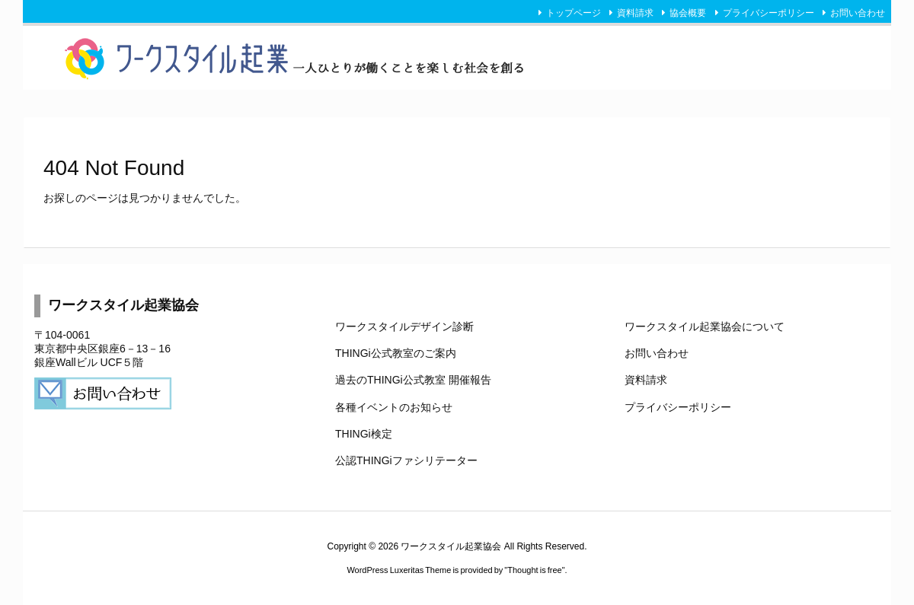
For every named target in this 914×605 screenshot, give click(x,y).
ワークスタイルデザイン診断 (404, 326)
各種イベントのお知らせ (393, 407)
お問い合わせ (857, 13)
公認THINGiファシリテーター (406, 460)
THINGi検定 (363, 434)
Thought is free (534, 570)
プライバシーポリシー (768, 13)
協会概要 (688, 13)
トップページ (573, 13)
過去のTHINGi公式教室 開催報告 (413, 380)
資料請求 (635, 13)
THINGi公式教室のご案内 (395, 353)
